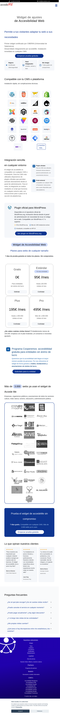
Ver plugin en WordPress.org (29, 233)
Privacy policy (19, 707)
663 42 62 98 (16, 1)
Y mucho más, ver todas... (31, 696)
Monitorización (31, 653)
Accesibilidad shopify (31, 684)
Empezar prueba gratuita (28, 56)
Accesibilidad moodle (31, 691)
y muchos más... (41, 147)
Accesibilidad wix (31, 686)
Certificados (31, 651)
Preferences (39, 711)
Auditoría (31, 647)
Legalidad (31, 656)
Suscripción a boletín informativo (31, 674)
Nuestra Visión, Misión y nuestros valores (31, 661)
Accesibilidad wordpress (31, 680)
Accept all (20, 711)
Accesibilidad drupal (31, 687)
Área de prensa (31, 659)
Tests (31, 646)
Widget (31, 643)
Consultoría (31, 649)
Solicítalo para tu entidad (25, 372)
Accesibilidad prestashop (31, 693)
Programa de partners (31, 668)
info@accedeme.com (44, 1)
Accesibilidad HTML (31, 682)
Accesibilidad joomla (31, 689)
